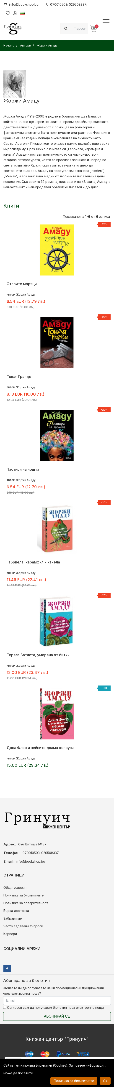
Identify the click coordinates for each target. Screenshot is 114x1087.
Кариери (10, 934)
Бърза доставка (16, 911)
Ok (105, 1081)
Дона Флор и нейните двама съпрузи (40, 747)
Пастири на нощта (23, 469)
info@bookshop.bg (21, 4)
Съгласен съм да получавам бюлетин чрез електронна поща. (53, 1007)
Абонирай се (57, 1016)
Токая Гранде (19, 376)
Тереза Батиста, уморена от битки (38, 655)
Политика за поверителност (25, 903)
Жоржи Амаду (14, 116)
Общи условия (14, 887)
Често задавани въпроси (23, 926)
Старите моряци (22, 284)
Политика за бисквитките (23, 895)
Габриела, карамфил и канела (33, 562)
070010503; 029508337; (66, 4)
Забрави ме (12, 918)
